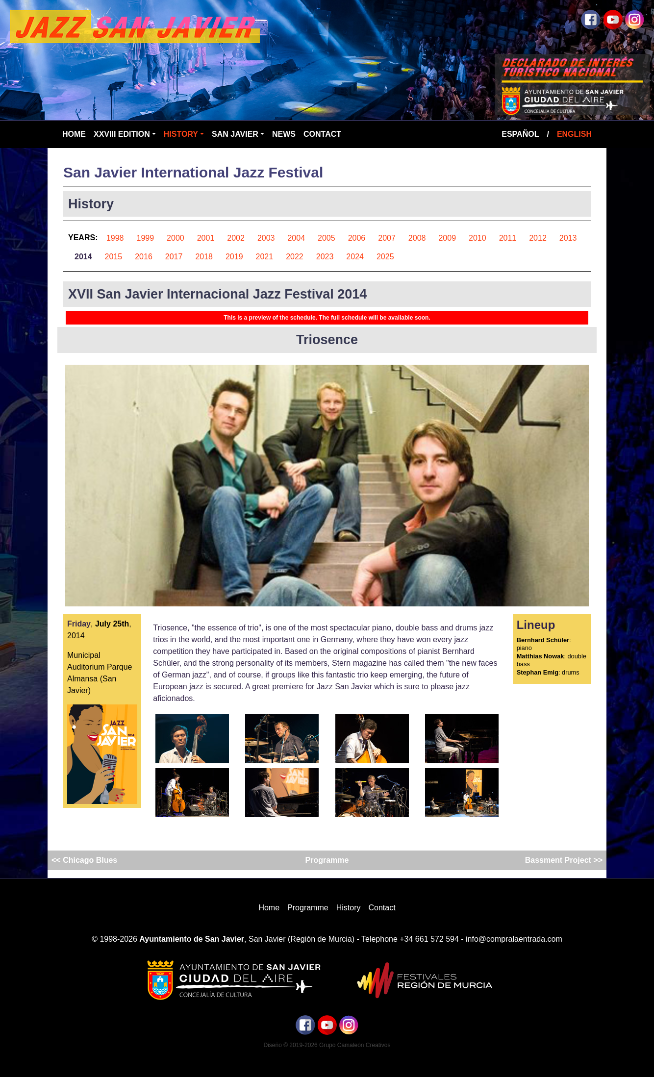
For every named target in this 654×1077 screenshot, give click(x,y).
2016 (143, 256)
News (284, 134)
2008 (417, 238)
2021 (265, 256)
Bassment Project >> (563, 860)
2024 (355, 256)
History (181, 134)
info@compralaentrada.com (514, 939)
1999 (145, 238)
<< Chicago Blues (85, 860)
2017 (174, 256)
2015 (114, 256)
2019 (234, 256)
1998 (115, 238)
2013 (568, 238)
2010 (477, 238)
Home (74, 134)
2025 (385, 256)
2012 (538, 238)
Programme (327, 860)
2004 (296, 238)
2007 (387, 238)
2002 (236, 238)
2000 (175, 238)
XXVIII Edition (122, 134)
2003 (266, 238)
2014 (83, 256)
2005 (326, 238)
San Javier (235, 134)
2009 (447, 238)
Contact (322, 134)
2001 (206, 238)
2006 (357, 238)
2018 (204, 256)
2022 (294, 256)
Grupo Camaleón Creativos (354, 1045)
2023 (325, 256)
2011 (508, 238)
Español (520, 134)
